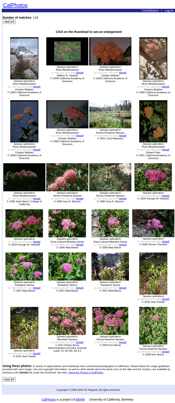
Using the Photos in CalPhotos (86, 372)
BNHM (80, 399)
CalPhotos (15, 5)
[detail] (36, 86)
